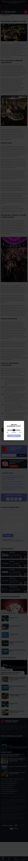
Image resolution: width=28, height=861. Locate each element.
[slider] (14, 430)
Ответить (14, 435)
